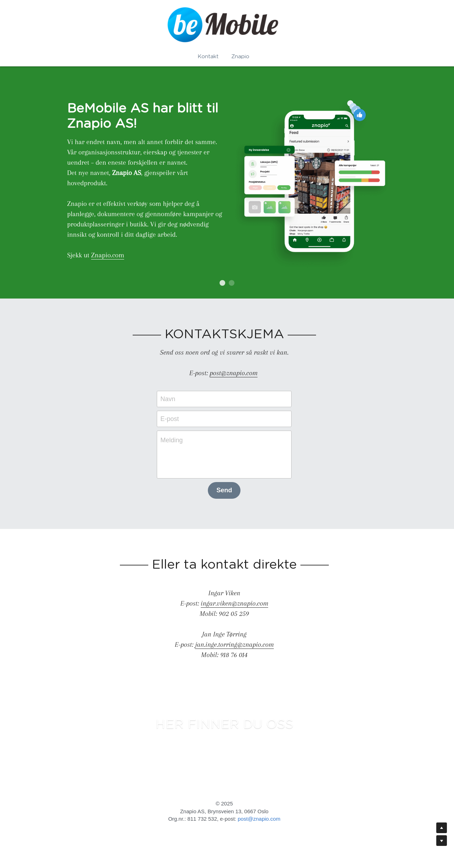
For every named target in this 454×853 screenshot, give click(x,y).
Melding (174, 441)
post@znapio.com (261, 821)
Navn (170, 400)
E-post (172, 420)
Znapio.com (105, 256)
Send (227, 491)
